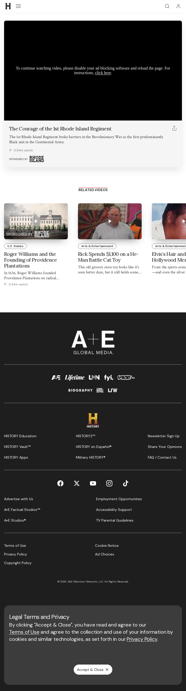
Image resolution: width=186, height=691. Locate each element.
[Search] (167, 6)
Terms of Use (24, 632)
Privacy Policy (142, 639)
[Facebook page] (60, 483)
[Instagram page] (109, 483)
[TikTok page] (126, 483)
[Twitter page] (77, 483)
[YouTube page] (93, 483)
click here (103, 73)
